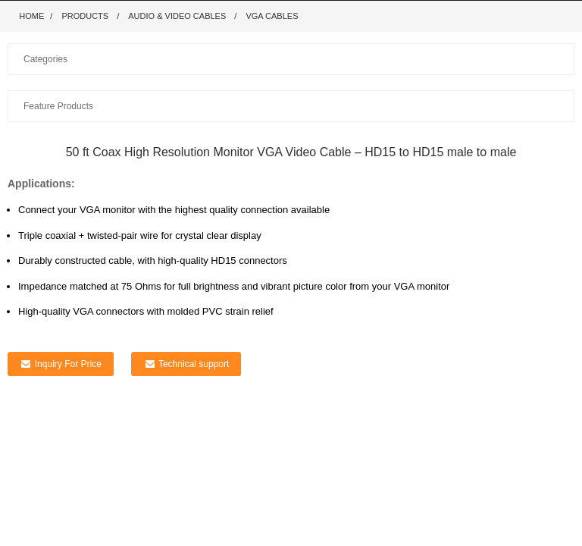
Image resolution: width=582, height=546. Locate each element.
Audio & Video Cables (177, 15)
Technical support (193, 364)
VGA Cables (272, 15)
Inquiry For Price (68, 364)
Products (84, 15)
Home (31, 15)
